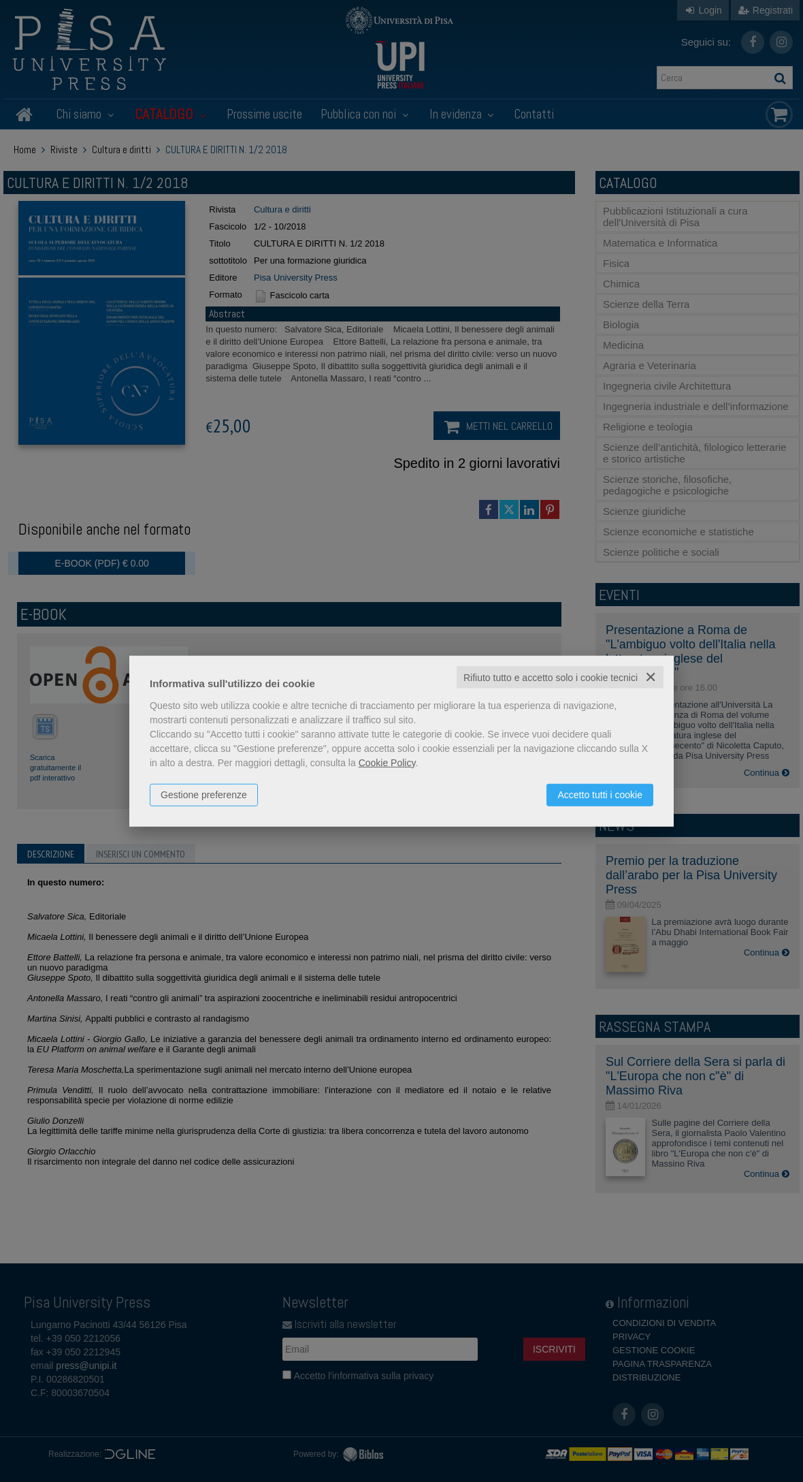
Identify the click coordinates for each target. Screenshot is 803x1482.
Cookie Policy (387, 762)
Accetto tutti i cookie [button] (599, 794)
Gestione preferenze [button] (204, 794)
